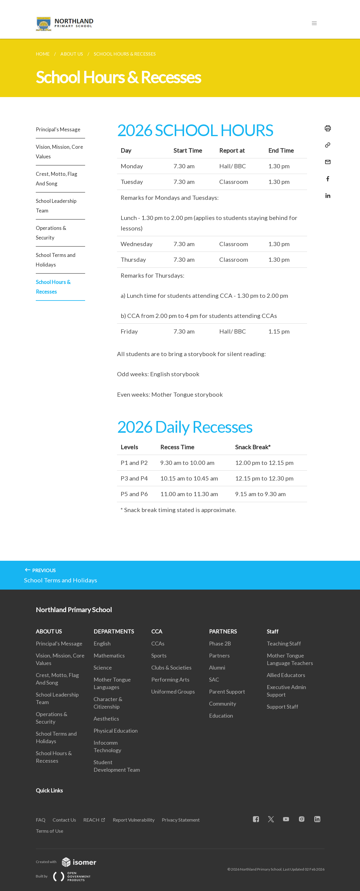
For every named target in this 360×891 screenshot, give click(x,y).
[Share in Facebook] (326, 175)
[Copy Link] (326, 145)
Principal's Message (58, 129)
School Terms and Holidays (55, 260)
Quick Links (49, 790)
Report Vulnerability (134, 819)
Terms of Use (49, 831)
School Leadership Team (56, 206)
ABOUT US (49, 631)
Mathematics (109, 655)
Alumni (217, 667)
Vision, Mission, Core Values (59, 152)
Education (221, 715)
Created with (71, 861)
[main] (180, 314)
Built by (68, 876)
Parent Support (227, 691)
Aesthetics (106, 718)
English (102, 643)
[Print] (326, 128)
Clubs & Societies (171, 667)
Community (222, 703)
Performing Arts (170, 679)
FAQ (40, 819)
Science (103, 667)
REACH (91, 819)
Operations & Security (51, 233)
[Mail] (326, 158)
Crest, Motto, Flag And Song (56, 179)
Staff (272, 631)
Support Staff (282, 706)
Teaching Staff (284, 643)
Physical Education (116, 730)
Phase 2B (220, 643)
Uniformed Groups (173, 691)
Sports (159, 655)
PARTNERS (223, 631)
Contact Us (64, 819)
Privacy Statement (181, 819)
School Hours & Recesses (53, 287)
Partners (219, 655)
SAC (214, 679)
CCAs (158, 643)
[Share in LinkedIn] (326, 192)
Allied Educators (286, 675)
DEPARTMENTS (114, 631)
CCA (156, 631)
